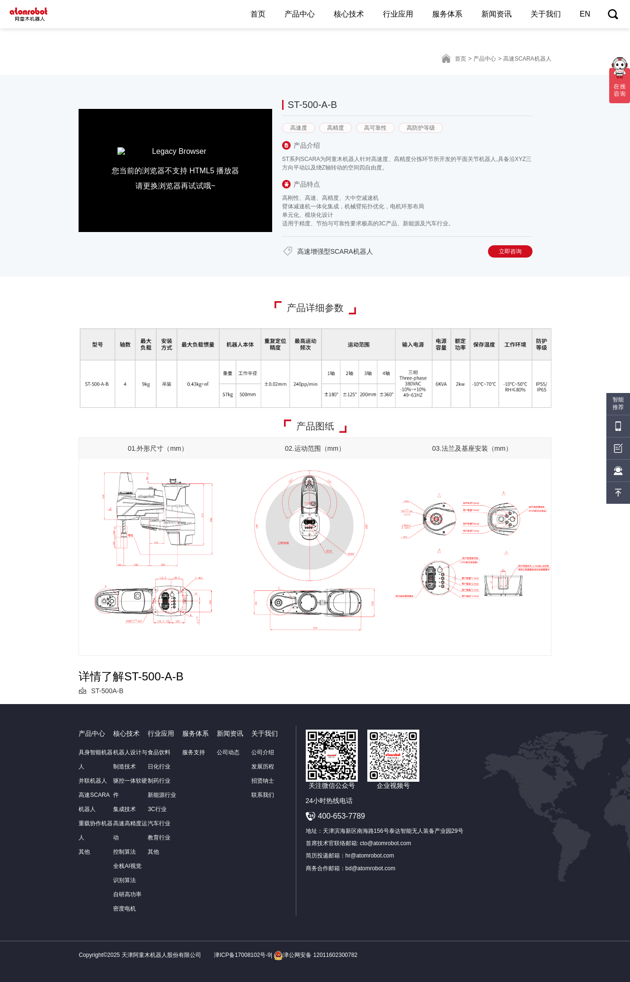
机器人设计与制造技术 (130, 759)
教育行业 (159, 837)
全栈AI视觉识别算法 (127, 873)
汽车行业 (159, 823)
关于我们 (546, 14)
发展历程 (262, 766)
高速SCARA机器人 (94, 802)
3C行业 (157, 809)
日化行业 (159, 766)
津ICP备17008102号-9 (242, 955)
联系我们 (262, 795)
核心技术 (349, 14)
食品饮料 (159, 752)
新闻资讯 (496, 14)
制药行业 (159, 780)
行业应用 (398, 14)
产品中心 (299, 14)
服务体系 (447, 14)
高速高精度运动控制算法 (130, 837)
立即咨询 (510, 251)
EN (585, 14)
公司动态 (228, 752)
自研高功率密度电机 (127, 901)
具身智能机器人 (96, 759)
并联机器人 (93, 780)
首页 (258, 14)
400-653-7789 (341, 816)
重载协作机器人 (96, 830)
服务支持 (193, 752)
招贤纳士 (262, 780)
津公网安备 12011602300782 (315, 955)
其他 (84, 851)
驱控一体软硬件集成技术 (130, 794)
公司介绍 (262, 752)
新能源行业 (162, 795)
